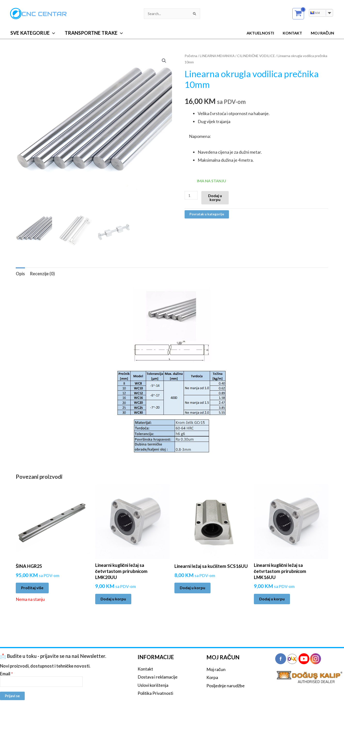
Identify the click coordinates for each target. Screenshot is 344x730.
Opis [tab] (20, 273)
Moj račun (216, 669)
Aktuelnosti (262, 33)
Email (6, 673)
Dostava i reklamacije (158, 677)
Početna (191, 56)
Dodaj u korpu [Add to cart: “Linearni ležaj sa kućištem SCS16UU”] (192, 587)
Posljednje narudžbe (225, 685)
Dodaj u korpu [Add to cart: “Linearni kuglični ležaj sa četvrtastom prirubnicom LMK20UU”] (113, 598)
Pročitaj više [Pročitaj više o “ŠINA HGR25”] (32, 587)
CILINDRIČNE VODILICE (256, 56)
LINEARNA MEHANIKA (217, 56)
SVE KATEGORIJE (32, 33)
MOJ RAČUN (323, 33)
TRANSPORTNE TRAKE (94, 33)
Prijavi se (12, 696)
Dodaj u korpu (215, 197)
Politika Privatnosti (155, 693)
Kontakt (294, 33)
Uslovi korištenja (153, 685)
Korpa (212, 677)
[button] (52, 33)
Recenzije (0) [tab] (42, 273)
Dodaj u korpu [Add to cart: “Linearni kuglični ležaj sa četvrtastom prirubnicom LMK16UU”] (272, 598)
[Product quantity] (191, 195)
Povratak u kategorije (206, 214)
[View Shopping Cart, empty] (298, 13)
